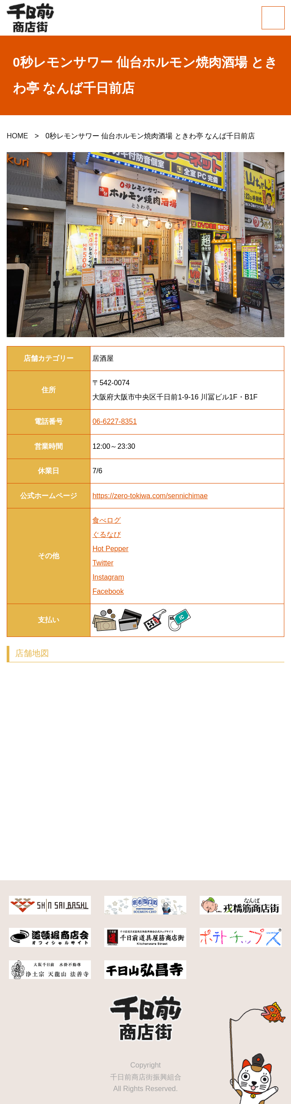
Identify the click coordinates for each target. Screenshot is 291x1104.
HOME (17, 136)
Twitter (102, 563)
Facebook (107, 591)
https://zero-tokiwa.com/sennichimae (150, 496)
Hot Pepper (110, 548)
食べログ (106, 520)
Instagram (108, 577)
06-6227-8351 (114, 421)
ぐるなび (106, 534)
